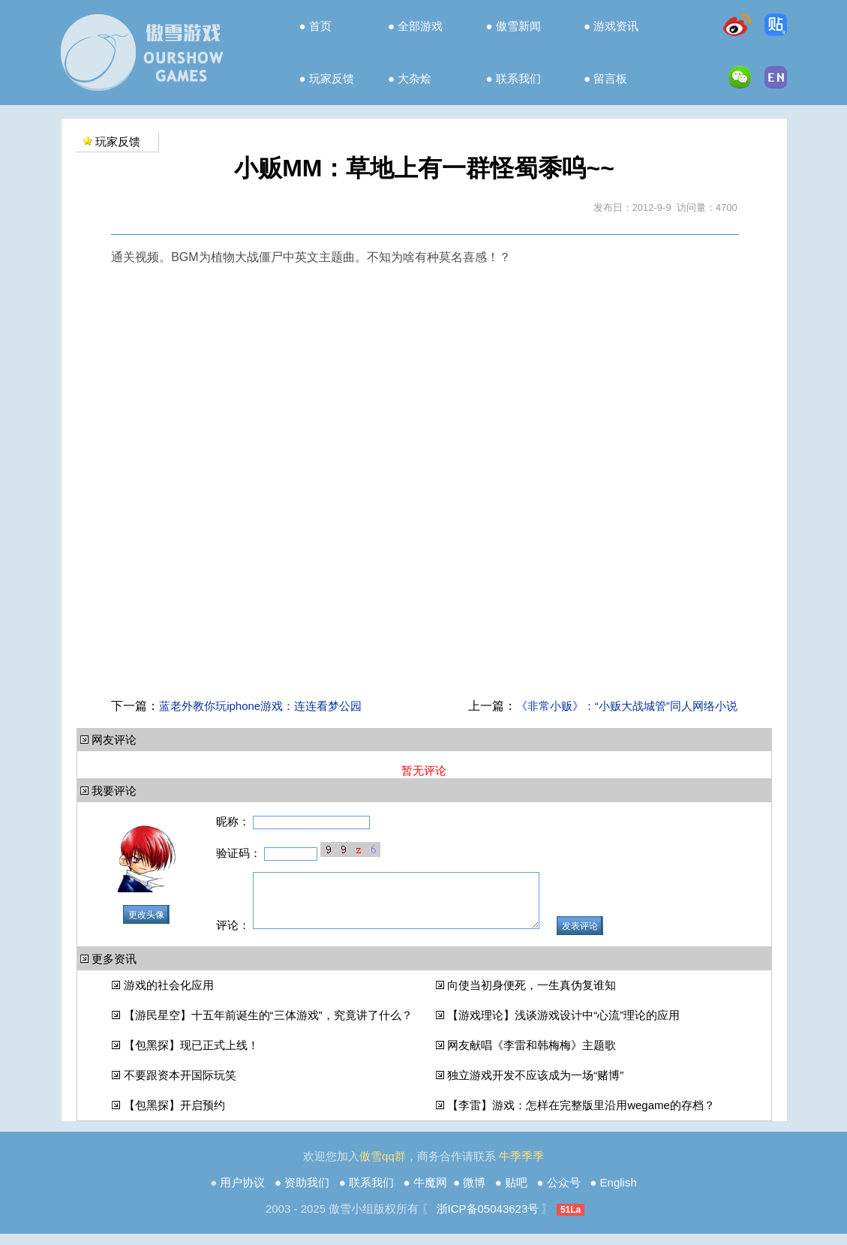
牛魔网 (430, 1193)
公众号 (564, 1193)
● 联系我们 (513, 78)
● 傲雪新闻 (513, 26)
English (618, 1193)
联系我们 (371, 1193)
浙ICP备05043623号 (487, 1219)
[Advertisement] (423, 662)
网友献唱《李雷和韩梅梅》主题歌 (531, 1056)
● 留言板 (605, 78)
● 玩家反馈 (326, 78)
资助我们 (306, 1193)
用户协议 (242, 1193)
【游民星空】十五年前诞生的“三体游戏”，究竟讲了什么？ (268, 1026)
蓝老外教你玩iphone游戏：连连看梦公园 (260, 705)
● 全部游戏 (415, 26)
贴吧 (516, 1193)
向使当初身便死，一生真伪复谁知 (531, 996)
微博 (474, 1193)
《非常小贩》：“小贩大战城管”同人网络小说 (626, 705)
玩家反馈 (117, 141)
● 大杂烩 (409, 78)
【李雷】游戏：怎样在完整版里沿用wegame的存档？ (581, 1116)
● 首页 (315, 26)
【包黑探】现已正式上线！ (191, 1056)
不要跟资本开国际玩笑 (180, 1086)
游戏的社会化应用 (169, 996)
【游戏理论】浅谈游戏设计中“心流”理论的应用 (563, 1026)
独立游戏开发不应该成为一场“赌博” (535, 1086)
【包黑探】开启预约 (174, 1116)
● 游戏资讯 (611, 26)
